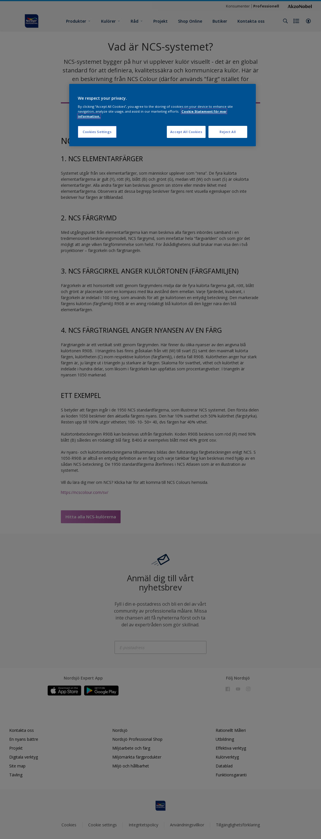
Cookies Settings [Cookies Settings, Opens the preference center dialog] (97, 132)
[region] (162, 115)
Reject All (228, 132)
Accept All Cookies (186, 132)
